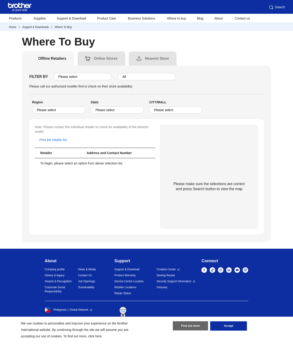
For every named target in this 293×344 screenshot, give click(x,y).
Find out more (190, 326)
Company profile (55, 269)
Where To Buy (63, 27)
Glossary (162, 287)
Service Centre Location (129, 281)
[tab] (52, 58)
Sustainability (86, 287)
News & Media (87, 269)
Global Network (79, 309)
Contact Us (85, 275)
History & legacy (55, 275)
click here (95, 336)
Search (277, 7)
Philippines (56, 310)
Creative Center (166, 269)
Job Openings (86, 281)
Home (12, 27)
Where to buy (176, 18)
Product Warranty (125, 275)
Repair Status (122, 293)
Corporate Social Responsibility (55, 289)
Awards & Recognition (58, 281)
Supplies (39, 18)
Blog (200, 18)
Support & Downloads (35, 27)
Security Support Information (174, 281)
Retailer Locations (125, 287)
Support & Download (71, 18)
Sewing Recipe (166, 275)
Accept (228, 326)
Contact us (242, 18)
